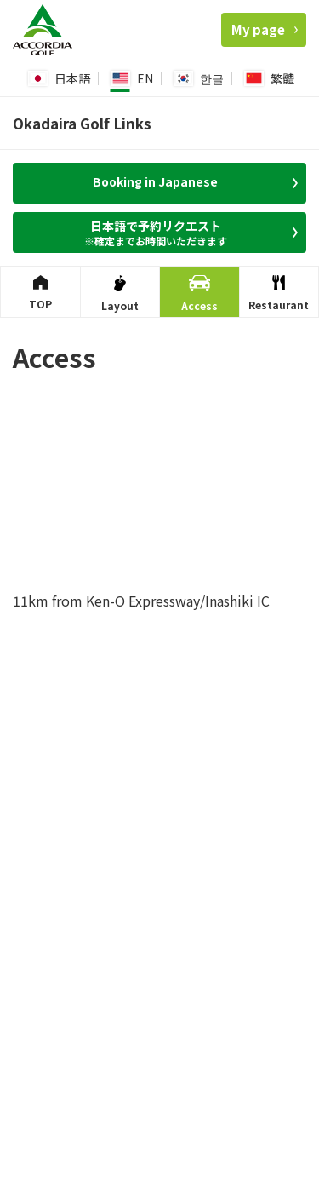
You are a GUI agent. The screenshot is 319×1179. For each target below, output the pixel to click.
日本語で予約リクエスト (161, 232)
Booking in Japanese (195, 182)
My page (264, 29)
